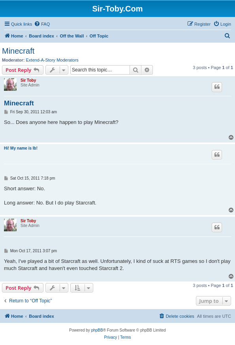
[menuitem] (42, 24)
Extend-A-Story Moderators (52, 60)
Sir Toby (28, 80)
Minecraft (18, 51)
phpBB (97, 330)
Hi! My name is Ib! (21, 148)
